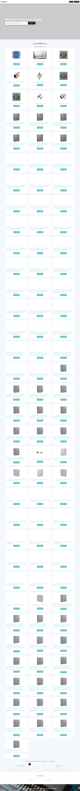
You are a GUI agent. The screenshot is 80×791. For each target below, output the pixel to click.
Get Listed (76, 1)
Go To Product (16, 64)
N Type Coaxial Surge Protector (40, 82)
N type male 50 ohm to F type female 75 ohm (16, 103)
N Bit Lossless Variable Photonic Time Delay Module (40, 61)
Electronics (31, 780)
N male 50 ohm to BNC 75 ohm (63, 61)
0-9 (6, 769)
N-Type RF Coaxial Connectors (63, 103)
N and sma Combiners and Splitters (16, 61)
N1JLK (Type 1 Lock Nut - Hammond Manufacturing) (40, 459)
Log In (71, 1)
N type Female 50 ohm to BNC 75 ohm (63, 82)
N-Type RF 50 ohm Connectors (40, 103)
